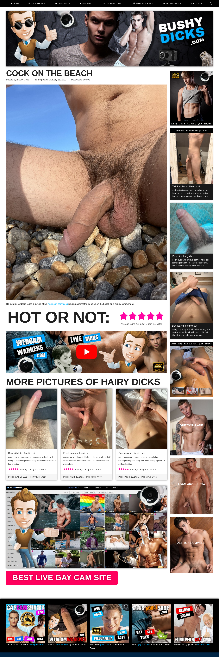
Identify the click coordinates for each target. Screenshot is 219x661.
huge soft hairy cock (58, 304)
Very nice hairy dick (183, 256)
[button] (211, 3)
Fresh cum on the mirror (76, 453)
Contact (197, 3)
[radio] (123, 316)
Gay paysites (173, 3)
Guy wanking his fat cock (131, 453)
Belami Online (204, 648)
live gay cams (37, 648)
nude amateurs (62, 648)
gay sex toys (144, 648)
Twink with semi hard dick (186, 186)
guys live (104, 648)
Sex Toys (88, 3)
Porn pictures (145, 3)
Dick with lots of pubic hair (22, 453)
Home (16, 3)
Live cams (64, 3)
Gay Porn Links (115, 3)
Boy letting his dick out (184, 325)
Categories (38, 3)
